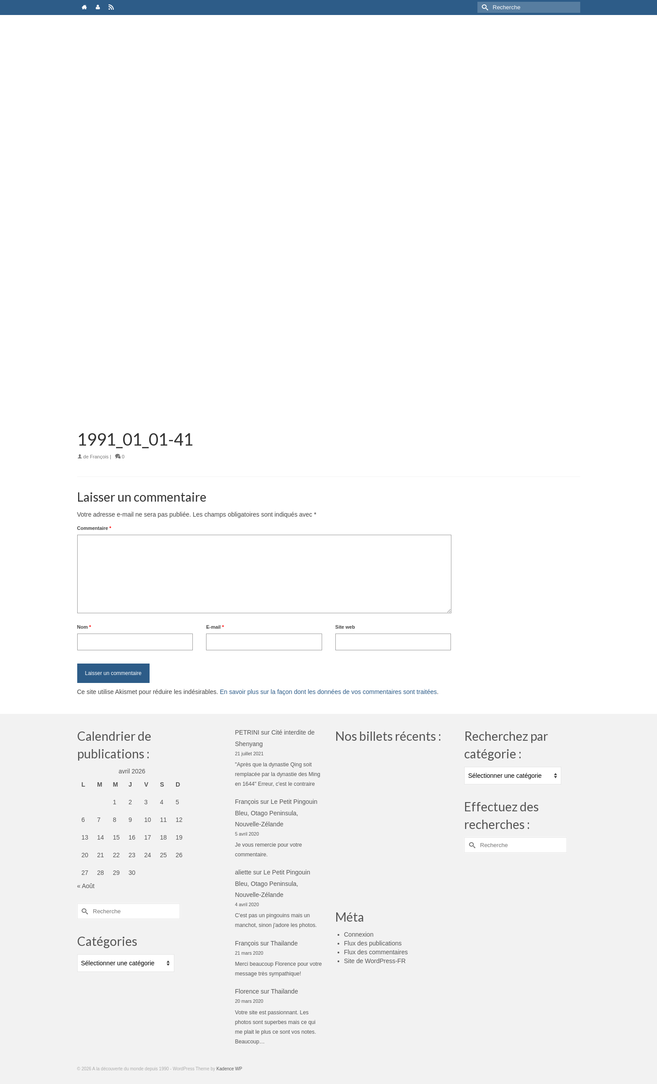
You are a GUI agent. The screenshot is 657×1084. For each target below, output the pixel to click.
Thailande (284, 943)
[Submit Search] (484, 7)
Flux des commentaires (376, 952)
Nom (84, 627)
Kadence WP (229, 1068)
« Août (86, 885)
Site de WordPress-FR (375, 960)
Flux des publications (373, 943)
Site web (345, 627)
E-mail (215, 627)
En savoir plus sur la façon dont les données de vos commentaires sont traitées (328, 691)
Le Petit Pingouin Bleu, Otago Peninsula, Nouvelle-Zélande (276, 812)
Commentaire (94, 528)
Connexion (359, 934)
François (99, 456)
